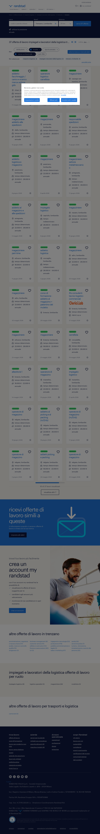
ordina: (81, 42)
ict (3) (32, 650)
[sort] (86, 41)
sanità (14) (75, 641)
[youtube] (22, 776)
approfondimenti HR (37, 744)
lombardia (60, 14)
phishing (63, 828)
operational (56, 740)
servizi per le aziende (37, 738)
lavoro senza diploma (16, 749)
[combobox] (21, 23)
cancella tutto (86, 62)
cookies (30, 828)
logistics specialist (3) (37, 684)
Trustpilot (8, 781)
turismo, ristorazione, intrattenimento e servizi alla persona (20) (81, 648)
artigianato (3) (14, 650)
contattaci (21, 828)
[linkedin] (10, 776)
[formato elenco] (72, 42)
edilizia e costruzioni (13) (38, 646)
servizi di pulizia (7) (78, 643)
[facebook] (18, 776)
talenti (24, 9)
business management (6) (39, 641)
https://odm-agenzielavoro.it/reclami (26, 821)
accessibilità (73, 828)
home (10, 14)
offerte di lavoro (18, 14)
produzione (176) (56, 643)
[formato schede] (75, 42)
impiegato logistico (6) (16, 684)
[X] (14, 776)
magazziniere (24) (57, 684)
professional (56, 743)
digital (54, 746)
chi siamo (51, 9)
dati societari (77, 760)
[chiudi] (55, 24)
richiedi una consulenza (38, 741)
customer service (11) (37, 643)
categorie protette (15, 765)
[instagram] (26, 776)
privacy (11, 828)
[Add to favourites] (29, 71)
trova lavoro (14, 9)
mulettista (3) (76, 684)
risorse (41, 9)
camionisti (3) (13, 713)
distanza (61, 19)
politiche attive (14, 762)
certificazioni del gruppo (81, 753)
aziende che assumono (17, 756)
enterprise (55, 749)
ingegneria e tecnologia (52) (60, 641)
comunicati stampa (79, 757)
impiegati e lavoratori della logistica (46, 14)
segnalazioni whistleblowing (46, 828)
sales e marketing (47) (58, 650)
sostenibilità (77, 744)
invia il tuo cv (13, 768)
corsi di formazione (15, 741)
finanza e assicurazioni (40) (39, 648)
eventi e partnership (80, 750)
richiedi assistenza (86, 2)
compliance (77, 747)
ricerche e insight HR (37, 747)
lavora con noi (78, 741)
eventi (11, 752)
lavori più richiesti (15, 759)
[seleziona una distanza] (66, 23)
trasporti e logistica (29, 14)
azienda (32, 9)
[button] (36, 59)
